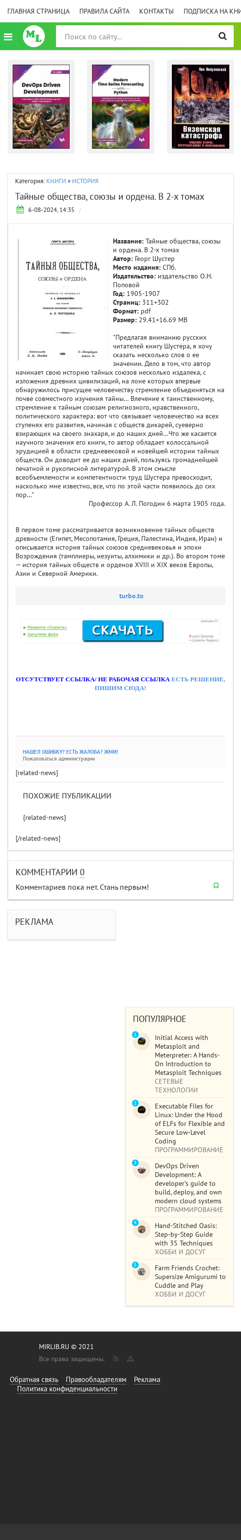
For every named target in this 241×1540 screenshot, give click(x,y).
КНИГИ (56, 181)
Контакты (156, 11)
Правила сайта (104, 11)
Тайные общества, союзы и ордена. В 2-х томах (109, 196)
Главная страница (38, 11)
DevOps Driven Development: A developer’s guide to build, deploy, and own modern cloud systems (188, 1183)
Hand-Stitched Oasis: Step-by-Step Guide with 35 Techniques (186, 1234)
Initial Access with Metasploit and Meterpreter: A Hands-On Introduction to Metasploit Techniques (188, 1055)
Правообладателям (96, 1379)
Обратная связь (34, 1379)
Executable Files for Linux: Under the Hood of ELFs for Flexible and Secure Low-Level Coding (190, 1123)
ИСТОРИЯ (85, 181)
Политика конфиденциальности (67, 1388)
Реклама (147, 1379)
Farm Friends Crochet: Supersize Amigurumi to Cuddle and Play (190, 1276)
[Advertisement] (179, 948)
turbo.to (131, 595)
